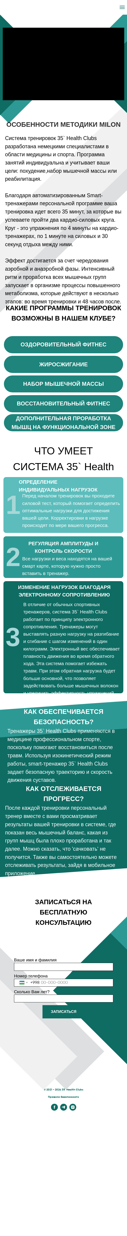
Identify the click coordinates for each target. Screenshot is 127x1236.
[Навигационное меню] (122, 7)
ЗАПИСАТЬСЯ (63, 1011)
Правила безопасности (63, 1097)
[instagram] (72, 1109)
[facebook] (54, 1109)
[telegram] (63, 1109)
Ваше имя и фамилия (35, 960)
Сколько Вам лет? (32, 991)
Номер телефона (31, 976)
